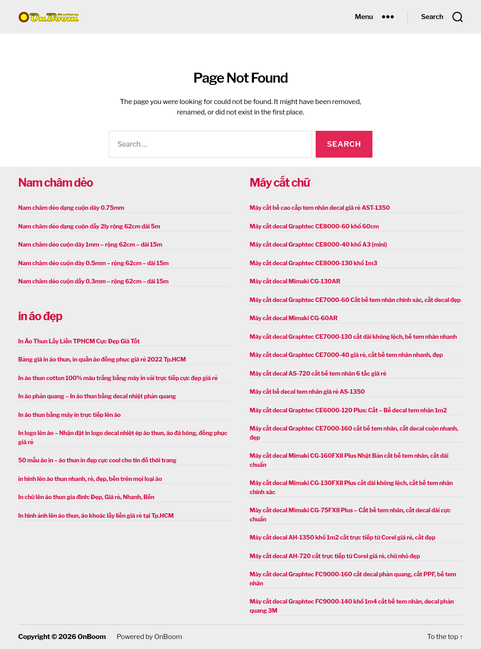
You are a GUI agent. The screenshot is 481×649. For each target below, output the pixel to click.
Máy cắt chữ (280, 182)
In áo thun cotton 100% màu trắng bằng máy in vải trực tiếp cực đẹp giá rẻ (118, 377)
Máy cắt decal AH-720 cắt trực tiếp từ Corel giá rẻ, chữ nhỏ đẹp (335, 556)
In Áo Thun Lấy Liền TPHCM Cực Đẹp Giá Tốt (79, 341)
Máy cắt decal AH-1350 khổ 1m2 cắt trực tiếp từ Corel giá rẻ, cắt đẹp (343, 537)
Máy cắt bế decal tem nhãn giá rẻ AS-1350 (307, 391)
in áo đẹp (40, 316)
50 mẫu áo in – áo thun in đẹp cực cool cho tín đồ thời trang (97, 460)
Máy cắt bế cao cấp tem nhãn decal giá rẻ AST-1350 (320, 207)
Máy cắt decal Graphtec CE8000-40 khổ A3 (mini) (318, 244)
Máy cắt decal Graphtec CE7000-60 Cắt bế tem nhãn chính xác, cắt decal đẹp (355, 299)
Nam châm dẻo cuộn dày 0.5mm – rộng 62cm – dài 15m (93, 263)
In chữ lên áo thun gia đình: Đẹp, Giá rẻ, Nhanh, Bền (86, 496)
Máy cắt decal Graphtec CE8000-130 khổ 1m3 (313, 263)
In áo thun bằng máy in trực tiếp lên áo (69, 414)
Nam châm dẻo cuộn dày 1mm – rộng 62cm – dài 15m (90, 244)
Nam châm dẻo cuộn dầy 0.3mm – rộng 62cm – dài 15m (93, 281)
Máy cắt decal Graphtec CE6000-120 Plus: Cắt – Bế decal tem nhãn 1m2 (348, 410)
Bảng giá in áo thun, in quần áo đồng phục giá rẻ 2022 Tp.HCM (102, 359)
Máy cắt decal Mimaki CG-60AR (294, 318)
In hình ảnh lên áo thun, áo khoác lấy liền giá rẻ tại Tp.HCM (96, 515)
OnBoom (92, 637)
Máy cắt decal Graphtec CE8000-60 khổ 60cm (314, 226)
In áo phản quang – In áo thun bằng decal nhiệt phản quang (97, 396)
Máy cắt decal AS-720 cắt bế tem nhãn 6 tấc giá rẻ (318, 373)
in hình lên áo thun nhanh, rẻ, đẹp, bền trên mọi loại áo (90, 478)
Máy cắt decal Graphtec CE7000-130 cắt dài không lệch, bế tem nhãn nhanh (353, 336)
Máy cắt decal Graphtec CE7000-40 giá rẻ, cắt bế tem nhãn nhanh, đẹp (346, 354)
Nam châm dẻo (55, 182)
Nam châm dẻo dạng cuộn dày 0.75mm (71, 207)
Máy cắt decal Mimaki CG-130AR (295, 281)
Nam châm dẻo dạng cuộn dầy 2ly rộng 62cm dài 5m (89, 226)
